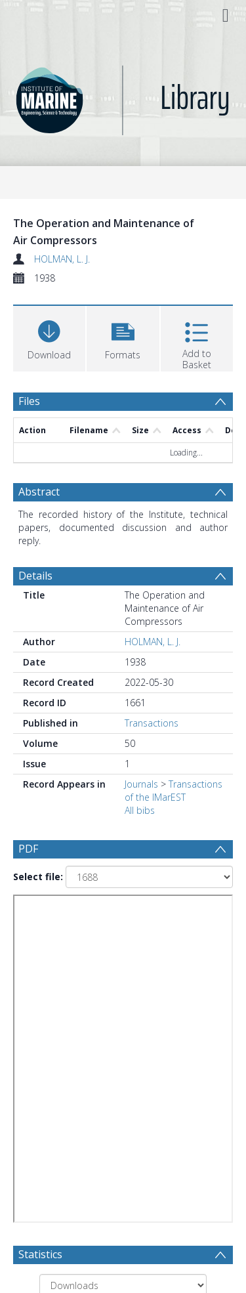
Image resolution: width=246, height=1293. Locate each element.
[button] (123, 337)
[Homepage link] (123, 96)
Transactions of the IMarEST (173, 790)
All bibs (140, 810)
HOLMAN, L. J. (62, 259)
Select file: (38, 876)
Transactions (151, 723)
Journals (141, 784)
